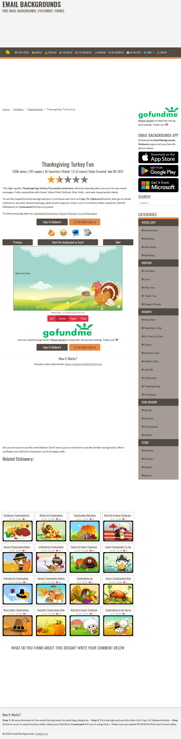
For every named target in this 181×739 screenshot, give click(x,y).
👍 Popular (50, 52)
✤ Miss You (148, 287)
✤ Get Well (148, 270)
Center (62, 318)
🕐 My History (133, 52)
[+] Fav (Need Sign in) (85, 222)
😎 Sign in (162, 52)
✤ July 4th (147, 369)
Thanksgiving (35, 109)
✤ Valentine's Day (152, 327)
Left (52, 318)
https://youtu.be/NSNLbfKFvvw (83, 364)
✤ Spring (147, 410)
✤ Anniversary (150, 230)
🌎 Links (147, 52)
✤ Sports (147, 475)
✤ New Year (148, 319)
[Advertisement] (122, 23)
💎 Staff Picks (21, 52)
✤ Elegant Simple (151, 304)
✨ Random (99, 52)
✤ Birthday (148, 238)
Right (73, 318)
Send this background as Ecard (68, 242)
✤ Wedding (148, 255)
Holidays (18, 109)
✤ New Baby (149, 246)
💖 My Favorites (116, 52)
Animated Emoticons (46, 213)
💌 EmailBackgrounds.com (73, 313)
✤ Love (146, 279)
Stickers (72, 213)
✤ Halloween (149, 377)
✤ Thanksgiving (151, 386)
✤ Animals (147, 450)
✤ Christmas (149, 394)
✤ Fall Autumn (150, 426)
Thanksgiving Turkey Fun (60, 109)
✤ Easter (147, 344)
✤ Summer (148, 418)
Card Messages (88, 213)
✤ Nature (147, 467)
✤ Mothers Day (150, 352)
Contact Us (41, 733)
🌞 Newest (37, 52)
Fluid (83, 318)
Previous (17, 242)
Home (6, 109)
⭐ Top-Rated (65, 52)
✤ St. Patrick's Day (152, 336)
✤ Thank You (149, 295)
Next (118, 242)
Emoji (63, 213)
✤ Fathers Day (150, 361)
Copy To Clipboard (52, 222)
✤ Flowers (147, 458)
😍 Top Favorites (83, 52)
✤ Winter (147, 434)
